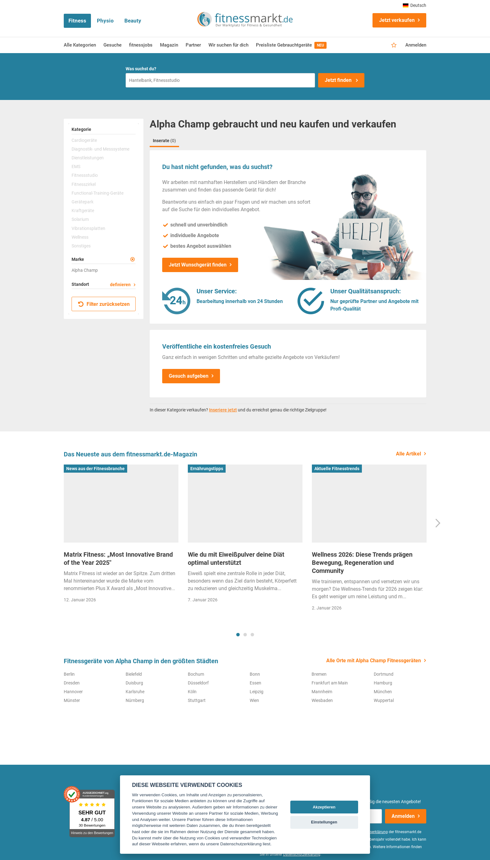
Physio (105, 20)
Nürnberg (135, 700)
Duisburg (134, 682)
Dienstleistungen (88, 157)
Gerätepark (82, 201)
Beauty (132, 20)
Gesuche (112, 45)
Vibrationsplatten (88, 228)
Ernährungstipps (206, 468)
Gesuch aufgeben (188, 376)
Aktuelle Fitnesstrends (336, 468)
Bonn (255, 674)
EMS (76, 166)
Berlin (69, 674)
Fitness (77, 20)
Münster (72, 700)
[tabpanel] (121, 536)
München (383, 691)
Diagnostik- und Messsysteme (100, 149)
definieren (120, 284)
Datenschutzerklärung (301, 854)
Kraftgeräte (83, 210)
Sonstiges (81, 245)
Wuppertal (384, 700)
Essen (255, 682)
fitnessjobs (140, 45)
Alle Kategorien (80, 45)
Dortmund (383, 674)
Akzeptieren (324, 807)
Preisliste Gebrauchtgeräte (291, 45)
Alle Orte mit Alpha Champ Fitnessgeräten (373, 661)
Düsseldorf (198, 682)
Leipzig (256, 691)
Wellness (80, 237)
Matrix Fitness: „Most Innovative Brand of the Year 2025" (118, 558)
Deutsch (414, 5)
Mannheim (322, 691)
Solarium (80, 219)
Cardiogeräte (84, 140)
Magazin (169, 45)
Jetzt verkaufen (397, 20)
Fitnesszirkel (84, 184)
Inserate (164, 140)
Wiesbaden (322, 700)
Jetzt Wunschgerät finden (198, 265)
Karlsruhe (135, 691)
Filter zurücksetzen (104, 304)
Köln (192, 691)
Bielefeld (134, 674)
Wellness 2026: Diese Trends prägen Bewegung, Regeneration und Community (362, 562)
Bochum (196, 674)
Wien (254, 700)
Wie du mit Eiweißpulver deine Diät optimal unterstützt (236, 558)
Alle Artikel (408, 454)
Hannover (73, 691)
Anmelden (415, 45)
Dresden (72, 682)
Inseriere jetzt (223, 409)
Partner (193, 45)
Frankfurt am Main (330, 682)
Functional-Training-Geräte (97, 193)
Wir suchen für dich (228, 45)
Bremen (319, 674)
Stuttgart (197, 700)
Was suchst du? (141, 68)
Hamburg (383, 682)
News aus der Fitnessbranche (95, 468)
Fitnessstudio (85, 175)
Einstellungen (324, 822)
